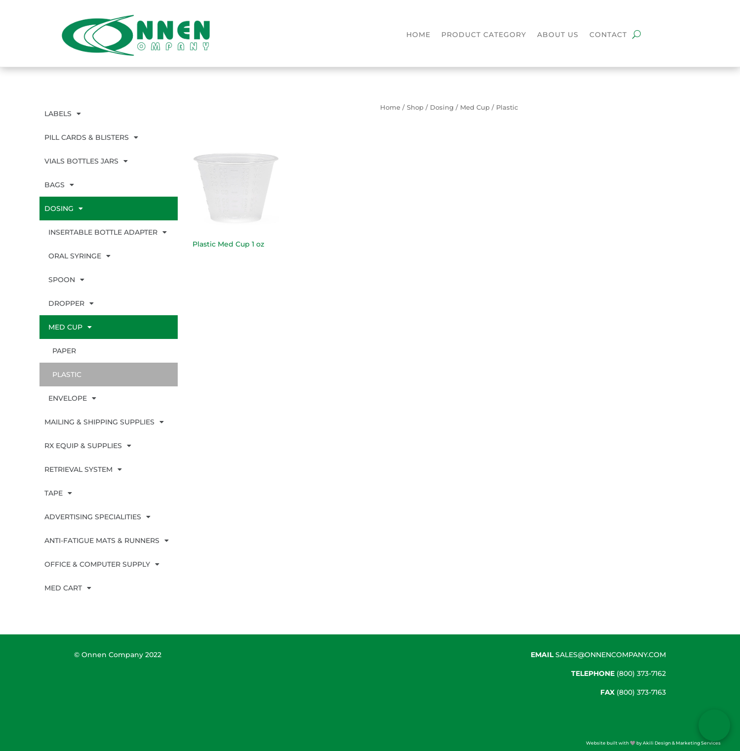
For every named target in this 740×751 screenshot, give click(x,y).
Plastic (66, 374)
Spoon (66, 279)
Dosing (63, 208)
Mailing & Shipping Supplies (104, 422)
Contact (608, 35)
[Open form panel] (714, 725)
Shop (415, 107)
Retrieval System (83, 469)
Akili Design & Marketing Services (682, 743)
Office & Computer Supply (101, 564)
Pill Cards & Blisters (91, 137)
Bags (59, 184)
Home (418, 35)
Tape (58, 493)
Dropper (71, 303)
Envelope (72, 398)
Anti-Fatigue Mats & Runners (106, 540)
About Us (558, 35)
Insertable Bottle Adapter (107, 232)
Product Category (483, 35)
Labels (62, 113)
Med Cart (67, 588)
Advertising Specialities (97, 516)
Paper (64, 350)
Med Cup (70, 327)
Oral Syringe (79, 256)
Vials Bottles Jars (86, 161)
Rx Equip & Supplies (87, 445)
